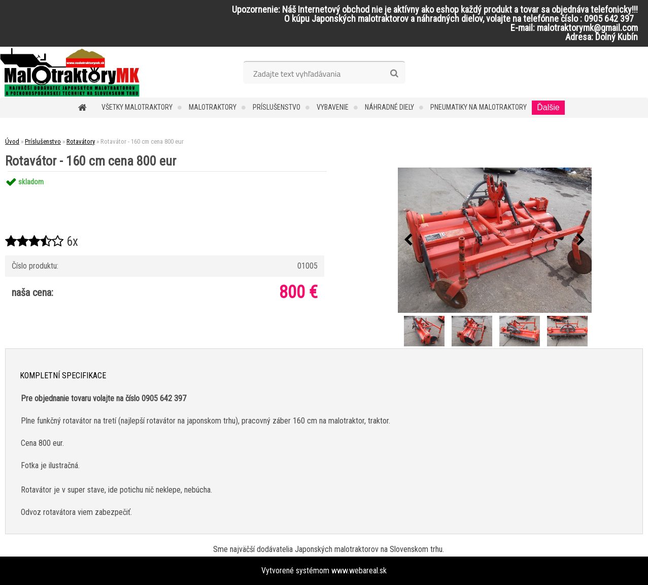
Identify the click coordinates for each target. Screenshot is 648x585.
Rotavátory (80, 141)
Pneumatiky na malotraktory (478, 107)
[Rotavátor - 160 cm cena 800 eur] (495, 240)
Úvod (12, 141)
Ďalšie (548, 107)
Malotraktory (212, 107)
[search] (394, 73)
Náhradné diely (389, 107)
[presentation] (408, 240)
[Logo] (70, 72)
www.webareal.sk (359, 570)
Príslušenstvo (276, 107)
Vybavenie (333, 107)
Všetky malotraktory (137, 107)
